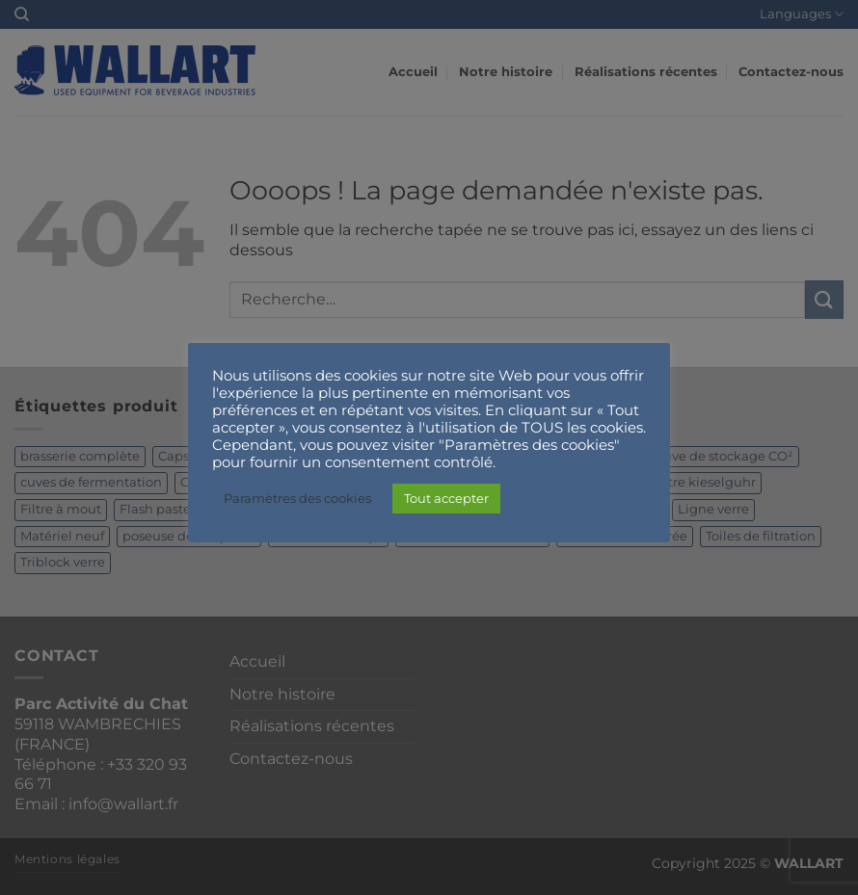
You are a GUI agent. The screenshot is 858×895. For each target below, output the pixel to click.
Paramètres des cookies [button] (297, 498)
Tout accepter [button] (446, 498)
